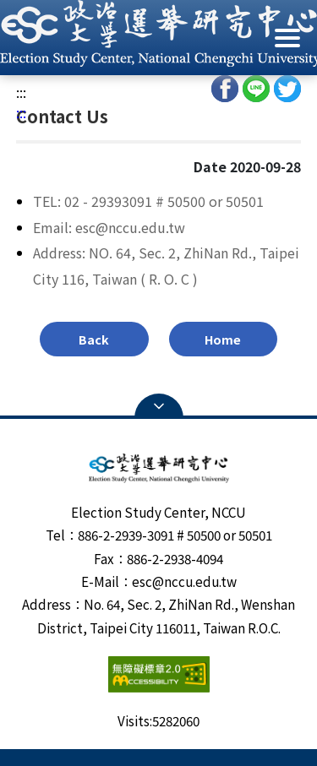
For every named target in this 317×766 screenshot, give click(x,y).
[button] (158, 33)
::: (21, 92)
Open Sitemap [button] (158, 406)
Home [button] (223, 339)
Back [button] (94, 339)
